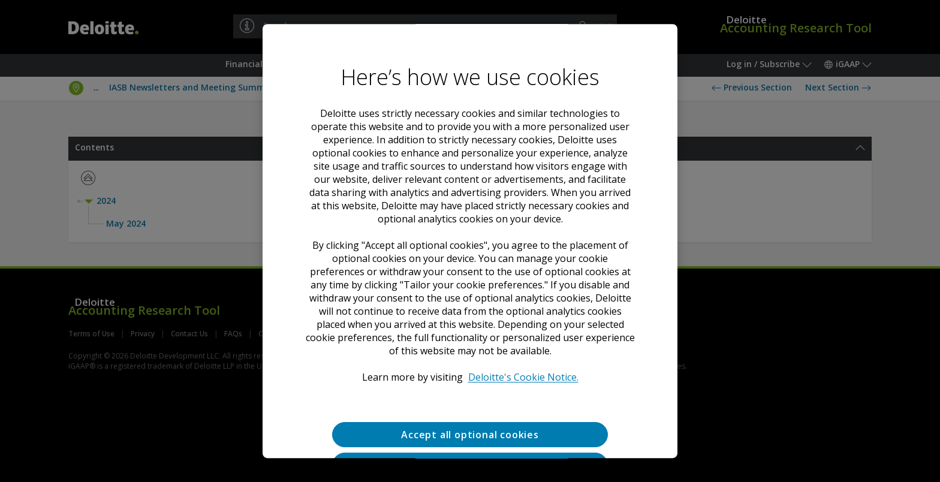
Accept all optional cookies (470, 434)
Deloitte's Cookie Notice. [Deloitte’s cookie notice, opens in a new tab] (523, 377)
